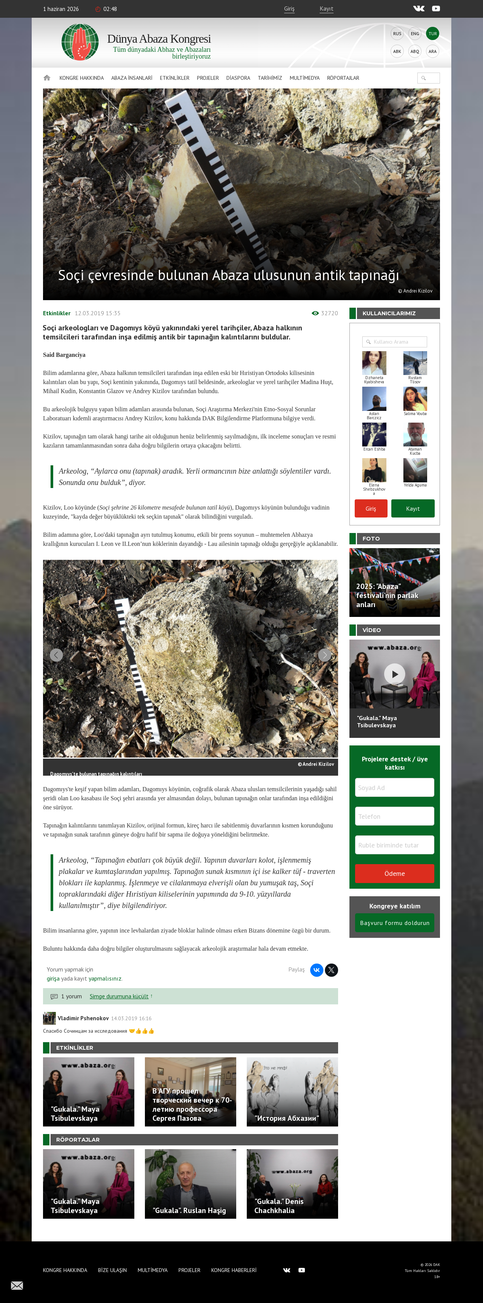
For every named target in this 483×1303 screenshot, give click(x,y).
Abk (397, 51)
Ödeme (395, 873)
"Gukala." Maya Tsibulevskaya (377, 721)
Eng (415, 33)
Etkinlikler (174, 77)
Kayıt (327, 8)
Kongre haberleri (234, 1270)
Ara (433, 51)
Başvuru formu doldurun (395, 923)
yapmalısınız (104, 986)
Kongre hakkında (82, 77)
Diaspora (238, 77)
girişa (53, 986)
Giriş (289, 8)
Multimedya (305, 77)
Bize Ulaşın (112, 1270)
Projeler (208, 77)
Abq (415, 51)
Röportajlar (343, 77)
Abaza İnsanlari (131, 77)
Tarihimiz (270, 77)
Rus (397, 33)
